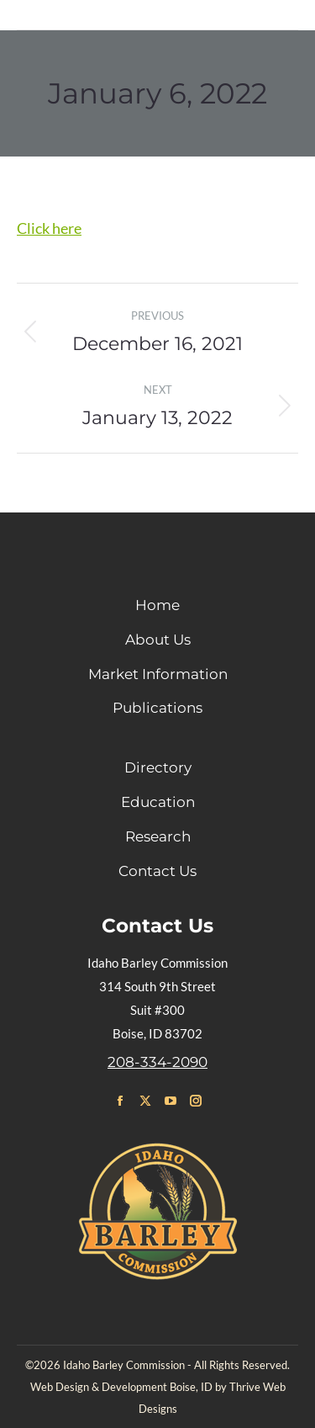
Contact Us (157, 871)
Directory (158, 767)
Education (158, 802)
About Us (158, 639)
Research (158, 836)
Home (157, 605)
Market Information (158, 674)
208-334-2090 (157, 1062)
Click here (49, 228)
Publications (157, 707)
